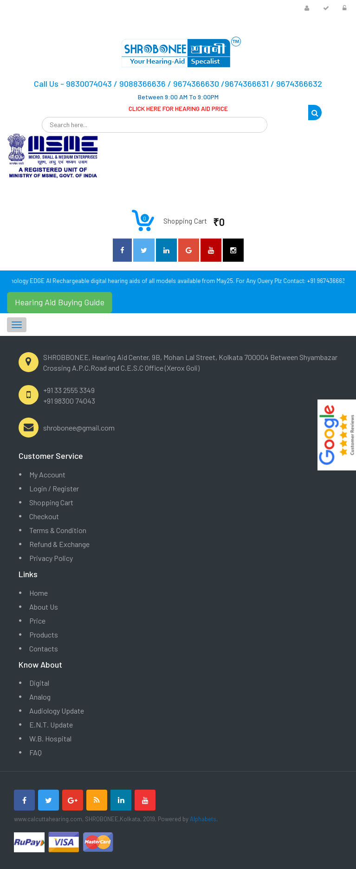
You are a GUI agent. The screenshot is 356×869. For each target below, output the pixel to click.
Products (43, 634)
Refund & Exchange (59, 544)
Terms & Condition (57, 530)
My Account (47, 474)
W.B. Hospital (50, 738)
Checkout (44, 516)
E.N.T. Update (51, 724)
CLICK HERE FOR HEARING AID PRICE (178, 108)
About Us (43, 606)
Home (38, 592)
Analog (40, 696)
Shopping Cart (51, 502)
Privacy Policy (51, 558)
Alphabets (203, 819)
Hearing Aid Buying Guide (59, 302)
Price (37, 620)
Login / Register (54, 488)
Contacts (43, 648)
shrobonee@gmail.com (79, 427)
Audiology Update (56, 710)
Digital (39, 682)
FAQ (35, 752)
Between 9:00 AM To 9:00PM (178, 97)
